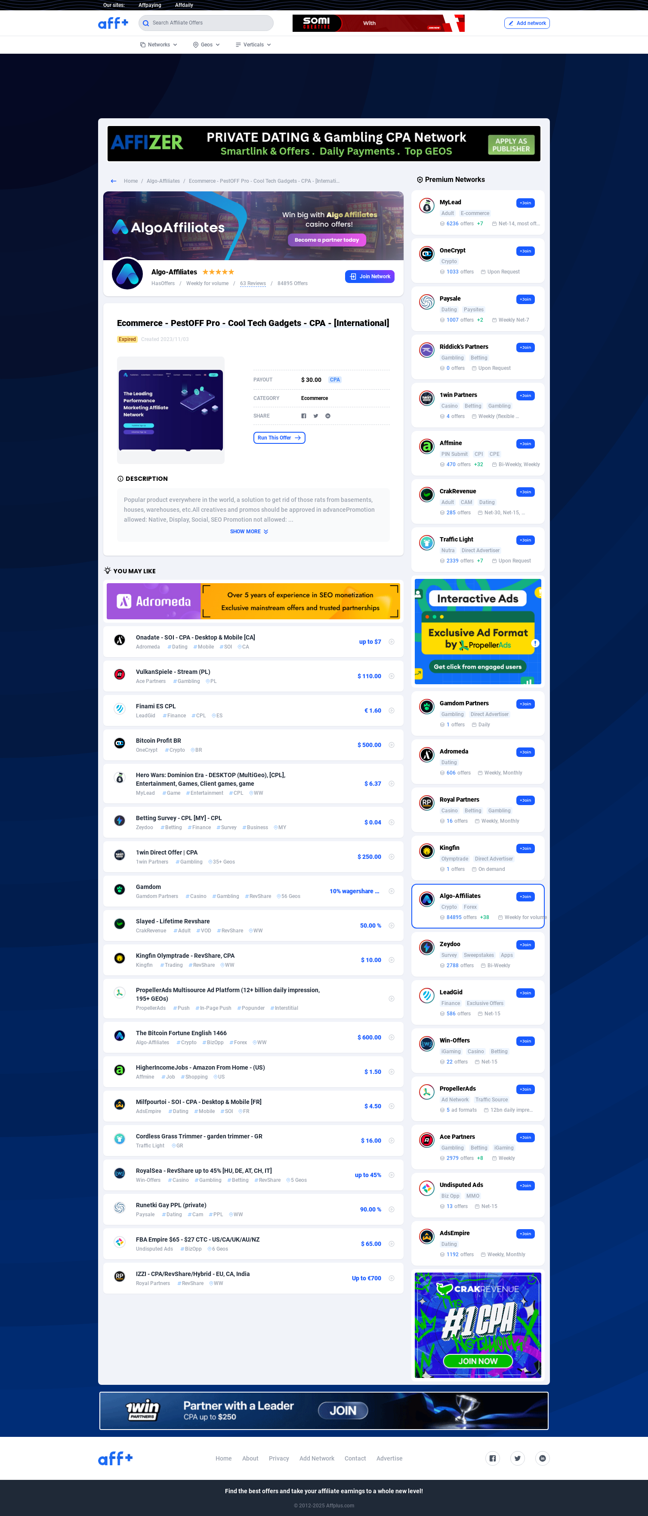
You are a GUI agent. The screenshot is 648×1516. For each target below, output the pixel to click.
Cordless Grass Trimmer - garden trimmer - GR (199, 1136)
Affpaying (150, 5)
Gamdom (148, 886)
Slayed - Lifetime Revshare (173, 921)
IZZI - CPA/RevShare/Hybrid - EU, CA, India (193, 1273)
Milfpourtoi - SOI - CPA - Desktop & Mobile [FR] (199, 1101)
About (250, 1458)
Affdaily (184, 5)
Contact (355, 1458)
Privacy (279, 1458)
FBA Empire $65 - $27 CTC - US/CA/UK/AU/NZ (197, 1239)
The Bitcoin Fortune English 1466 (181, 1033)
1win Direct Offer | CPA (166, 852)
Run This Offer (279, 437)
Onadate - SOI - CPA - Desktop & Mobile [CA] (195, 637)
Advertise (389, 1458)
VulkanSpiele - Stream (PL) (173, 671)
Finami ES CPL (156, 706)
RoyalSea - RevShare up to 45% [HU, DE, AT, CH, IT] (204, 1170)
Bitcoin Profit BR (158, 740)
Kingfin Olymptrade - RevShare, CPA (185, 955)
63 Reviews (253, 283)
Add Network (316, 1458)
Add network (527, 23)
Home (131, 181)
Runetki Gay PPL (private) (171, 1205)
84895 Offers (293, 283)
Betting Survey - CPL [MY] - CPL (179, 818)
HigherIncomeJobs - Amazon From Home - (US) (200, 1067)
